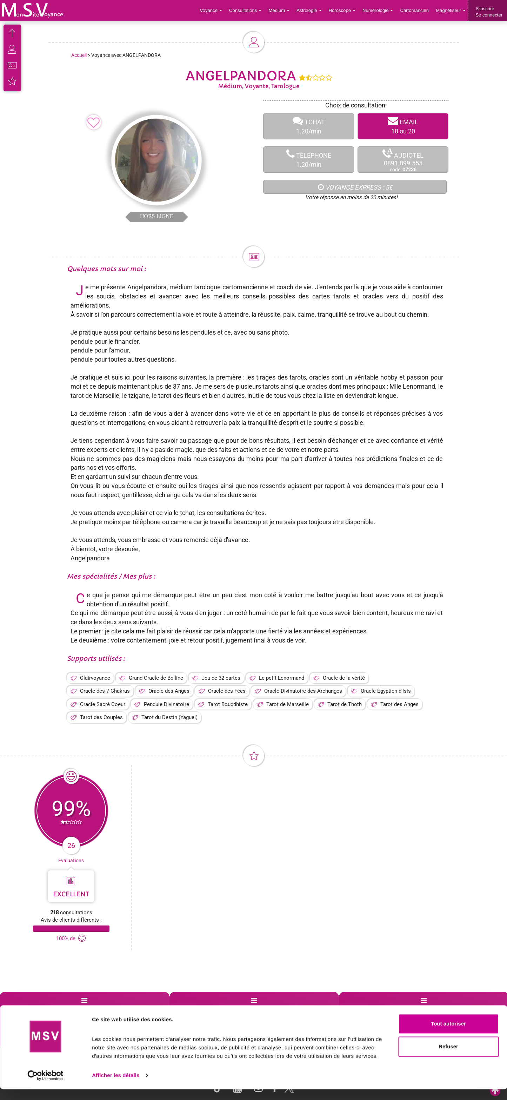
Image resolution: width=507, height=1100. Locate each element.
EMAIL (403, 126)
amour (120, 350)
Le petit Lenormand (281, 678)
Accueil (79, 55)
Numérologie (378, 10)
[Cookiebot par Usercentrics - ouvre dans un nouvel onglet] (45, 1086)
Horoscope (342, 10)
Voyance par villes (114, 1009)
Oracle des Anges (168, 691)
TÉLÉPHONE (308, 160)
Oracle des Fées (227, 691)
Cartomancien (415, 10)
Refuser (448, 1057)
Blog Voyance (365, 1009)
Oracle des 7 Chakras (105, 691)
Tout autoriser (448, 1035)
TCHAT (308, 126)
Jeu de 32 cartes (221, 678)
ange (174, 495)
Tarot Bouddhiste (228, 704)
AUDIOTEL (403, 160)
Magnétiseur (451, 10)
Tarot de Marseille (287, 704)
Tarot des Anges (399, 704)
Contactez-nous (450, 1009)
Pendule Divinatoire (166, 704)
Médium (280, 10)
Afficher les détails (115, 1086)
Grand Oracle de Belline (156, 678)
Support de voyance (32, 1009)
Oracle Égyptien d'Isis (386, 691)
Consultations (247, 10)
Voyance (213, 10)
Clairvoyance (95, 678)
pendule (201, 332)
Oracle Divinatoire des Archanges (303, 691)
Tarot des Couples (101, 717)
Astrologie (310, 10)
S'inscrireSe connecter (488, 12)
